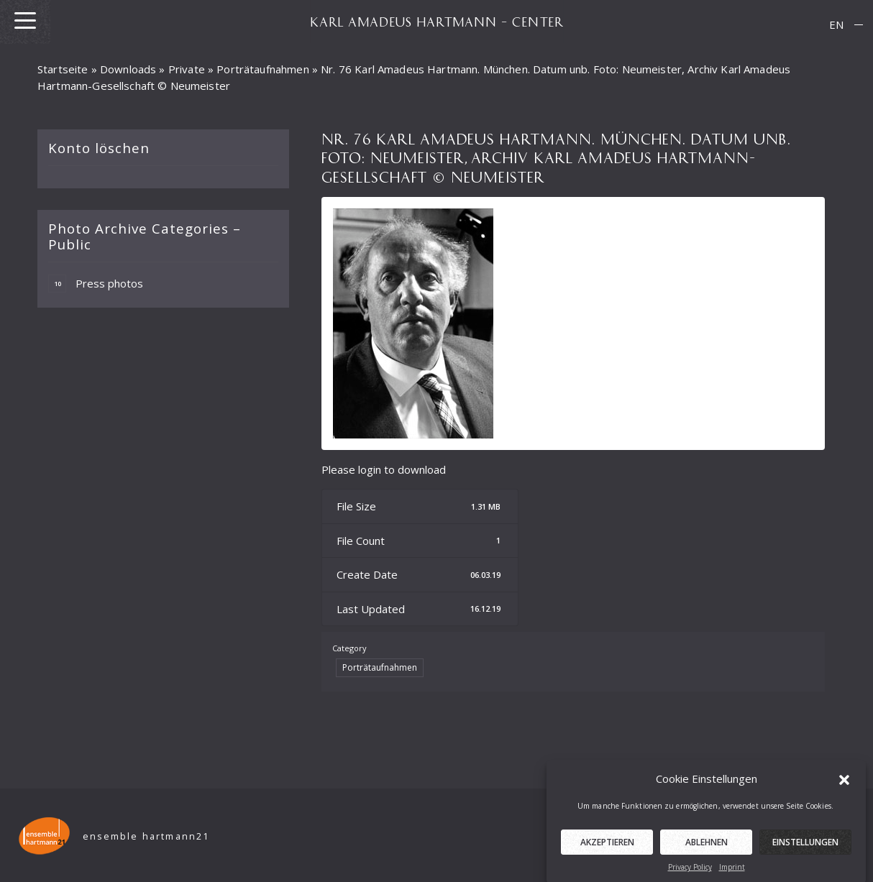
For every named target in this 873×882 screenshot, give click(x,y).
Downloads (128, 69)
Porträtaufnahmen (262, 69)
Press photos (95, 284)
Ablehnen (706, 849)
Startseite (62, 69)
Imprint (732, 874)
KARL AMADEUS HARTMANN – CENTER (436, 21)
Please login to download (383, 469)
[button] (844, 785)
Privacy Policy (690, 874)
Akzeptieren (607, 849)
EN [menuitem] (836, 24)
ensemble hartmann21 (146, 836)
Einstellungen (805, 849)
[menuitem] (836, 25)
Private (186, 69)
